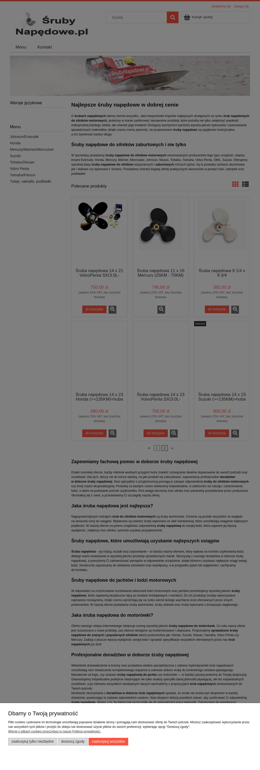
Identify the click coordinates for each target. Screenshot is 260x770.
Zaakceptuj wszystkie (108, 741)
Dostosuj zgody (73, 741)
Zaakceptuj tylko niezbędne (32, 741)
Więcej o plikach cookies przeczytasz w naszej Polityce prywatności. (54, 731)
